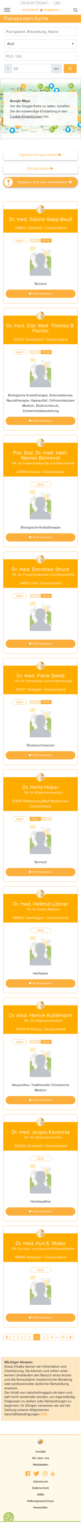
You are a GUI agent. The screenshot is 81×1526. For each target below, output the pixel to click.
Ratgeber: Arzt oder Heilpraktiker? (44, 182)
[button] (27, 1473)
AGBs (40, 1494)
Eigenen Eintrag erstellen (40, 155)
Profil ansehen (40, 293)
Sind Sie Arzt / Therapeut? (34, 3)
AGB (43, 1414)
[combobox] (40, 43)
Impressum (40, 1481)
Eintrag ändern (40, 168)
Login (57, 3)
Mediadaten (40, 1464)
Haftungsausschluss (40, 1501)
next (70, 1337)
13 (62, 1337)
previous (6, 1337)
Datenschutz (40, 1488)
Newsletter (40, 1507)
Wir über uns (40, 1458)
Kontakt (41, 1451)
